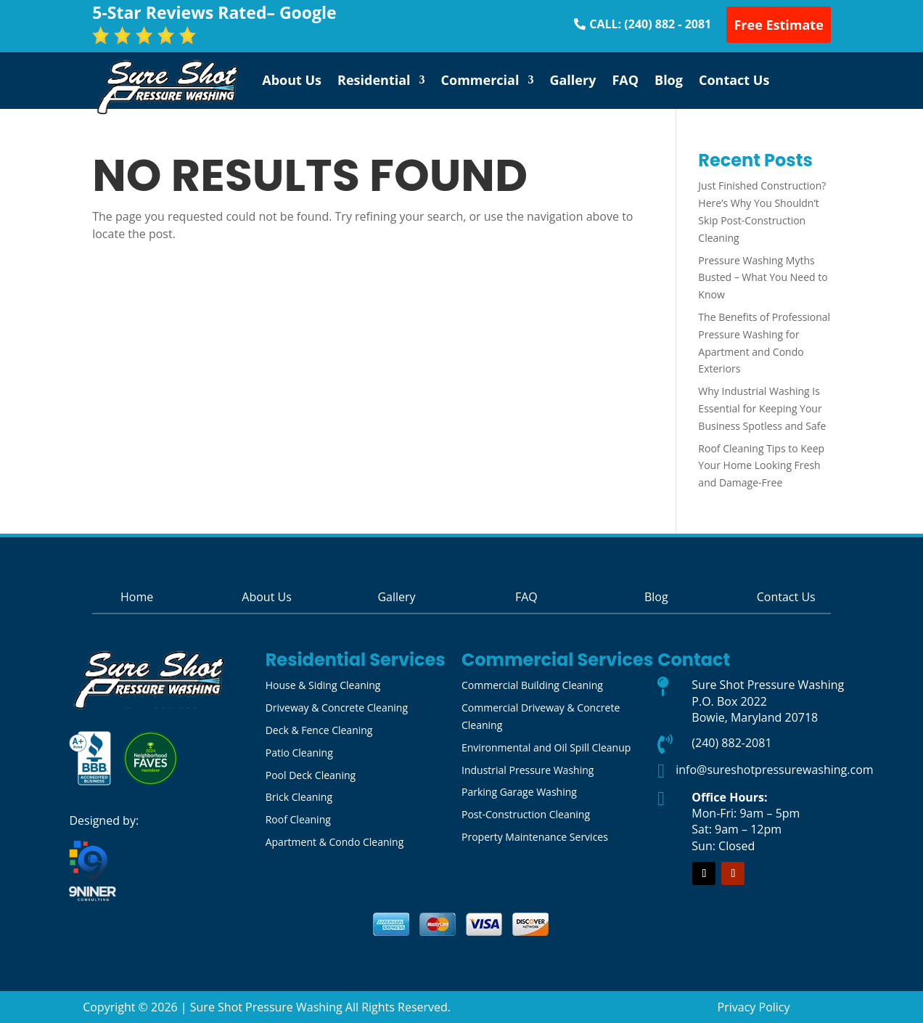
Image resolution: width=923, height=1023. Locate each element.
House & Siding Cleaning (323, 685)
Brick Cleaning (299, 797)
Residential (374, 80)
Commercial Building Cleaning (532, 685)
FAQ (625, 80)
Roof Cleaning (298, 819)
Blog (669, 80)
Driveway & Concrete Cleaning (337, 707)
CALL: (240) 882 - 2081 (650, 24)
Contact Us (734, 80)
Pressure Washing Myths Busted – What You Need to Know (762, 277)
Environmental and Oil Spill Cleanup (546, 747)
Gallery (572, 80)
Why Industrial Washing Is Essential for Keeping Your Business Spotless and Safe (762, 408)
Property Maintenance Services (535, 837)
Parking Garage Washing (519, 792)
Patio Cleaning (299, 752)
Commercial (480, 80)
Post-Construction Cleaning (526, 814)
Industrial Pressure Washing (528, 770)
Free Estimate (778, 24)
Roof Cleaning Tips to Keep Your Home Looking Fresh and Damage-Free (761, 465)
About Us (291, 80)
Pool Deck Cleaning (311, 775)
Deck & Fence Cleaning (319, 730)
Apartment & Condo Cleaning (335, 842)
